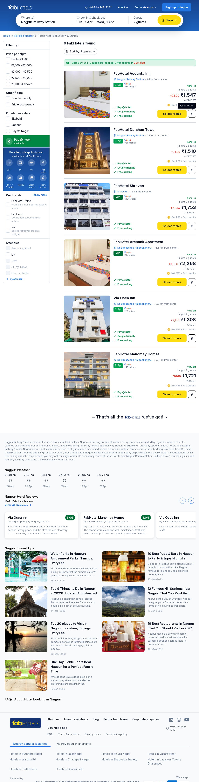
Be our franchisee (115, 719)
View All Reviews (18, 505)
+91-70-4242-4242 (98, 7)
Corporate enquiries (146, 719)
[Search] (169, 20)
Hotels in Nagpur (23, 35)
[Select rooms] (172, 114)
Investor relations (76, 719)
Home (6, 35)
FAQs (50, 734)
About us (123, 7)
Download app (57, 727)
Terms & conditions (69, 734)
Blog (96, 719)
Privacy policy (93, 734)
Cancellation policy (116, 734)
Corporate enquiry (145, 7)
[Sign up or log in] (176, 7)
